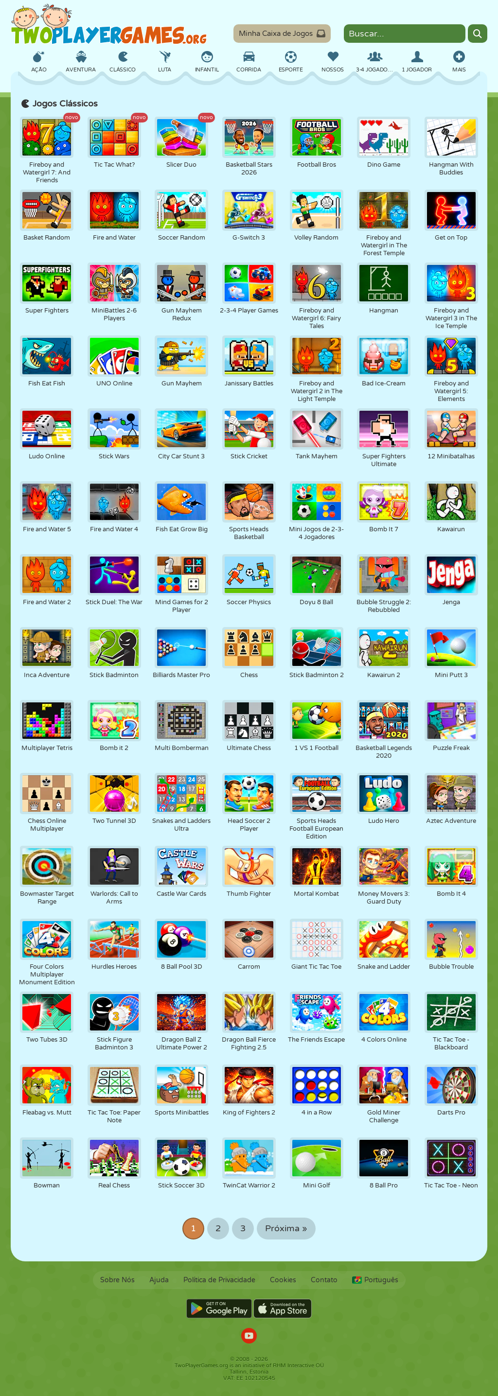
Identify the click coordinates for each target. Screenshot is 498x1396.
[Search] (477, 33)
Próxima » (286, 1228)
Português (375, 1280)
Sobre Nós (117, 1280)
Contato (324, 1280)
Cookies (283, 1280)
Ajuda (159, 1280)
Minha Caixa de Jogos (282, 33)
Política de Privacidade (219, 1280)
